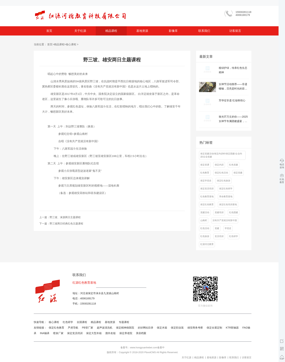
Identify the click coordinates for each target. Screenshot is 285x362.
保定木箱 (162, 327)
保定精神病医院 (125, 327)
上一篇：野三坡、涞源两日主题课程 (60, 217)
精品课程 (111, 30)
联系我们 (204, 30)
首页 (49, 30)
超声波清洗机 (104, 327)
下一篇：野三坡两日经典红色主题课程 (61, 223)
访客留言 (235, 30)
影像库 (173, 30)
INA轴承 (44, 333)
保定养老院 (125, 333)
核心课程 (71, 44)
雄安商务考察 (195, 327)
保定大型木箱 (94, 333)
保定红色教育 (56, 327)
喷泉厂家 (58, 333)
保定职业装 (177, 327)
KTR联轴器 (232, 327)
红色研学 (68, 322)
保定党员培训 (75, 333)
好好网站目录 (145, 327)
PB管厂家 (87, 327)
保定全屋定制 (214, 327)
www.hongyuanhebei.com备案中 (147, 347)
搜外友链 (110, 333)
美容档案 (141, 333)
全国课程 (82, 322)
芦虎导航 (73, 327)
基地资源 (142, 30)
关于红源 (80, 30)
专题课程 (124, 322)
